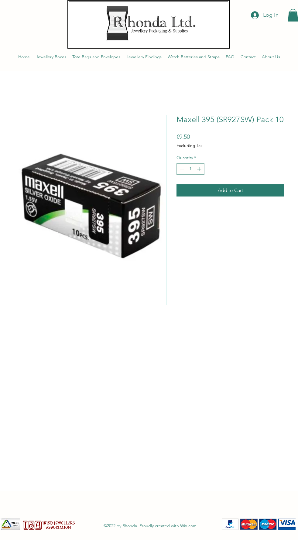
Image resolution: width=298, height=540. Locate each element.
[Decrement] (181, 169)
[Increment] (200, 169)
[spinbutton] (190, 169)
